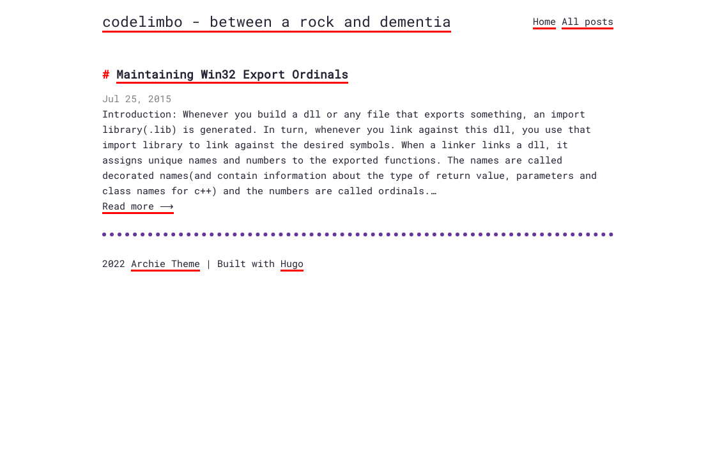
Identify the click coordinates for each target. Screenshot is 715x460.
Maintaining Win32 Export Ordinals (232, 74)
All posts (587, 21)
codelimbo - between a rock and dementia (276, 21)
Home (544, 21)
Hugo (292, 263)
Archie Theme (165, 263)
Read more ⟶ (136, 205)
